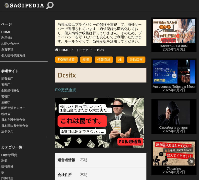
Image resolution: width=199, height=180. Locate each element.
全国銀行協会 (11, 95)
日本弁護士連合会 (15, 128)
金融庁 (6, 108)
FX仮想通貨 (10, 165)
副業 (4, 171)
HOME (6, 32)
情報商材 (106, 60)
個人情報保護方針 (15, 58)
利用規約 (8, 39)
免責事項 (8, 52)
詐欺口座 (140, 60)
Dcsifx (100, 50)
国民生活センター (15, 115)
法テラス (8, 141)
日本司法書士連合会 (17, 134)
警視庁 (6, 102)
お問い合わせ (11, 45)
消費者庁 (8, 82)
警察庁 (6, 89)
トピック (82, 50)
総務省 (6, 121)
